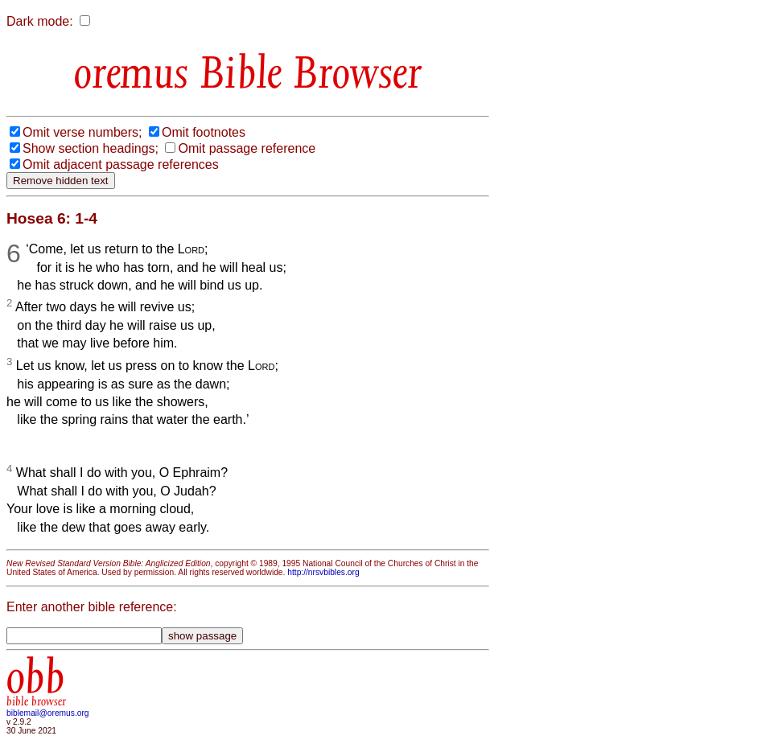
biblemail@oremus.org (47, 713)
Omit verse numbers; (82, 132)
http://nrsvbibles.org (323, 572)
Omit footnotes (203, 132)
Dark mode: (39, 21)
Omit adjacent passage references (121, 164)
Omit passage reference (246, 148)
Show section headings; (91, 148)
